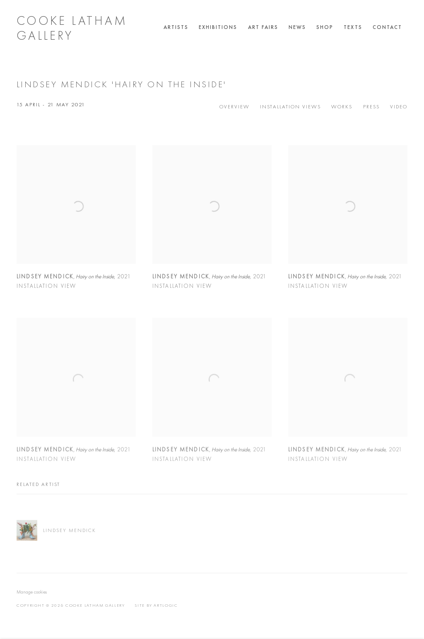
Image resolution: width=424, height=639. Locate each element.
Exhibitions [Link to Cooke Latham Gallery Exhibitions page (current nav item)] (218, 27)
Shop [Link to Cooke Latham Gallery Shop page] (324, 27)
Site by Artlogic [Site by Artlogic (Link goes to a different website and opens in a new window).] (156, 605)
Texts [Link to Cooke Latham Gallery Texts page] (353, 27)
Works (341, 106)
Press (371, 106)
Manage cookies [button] (32, 592)
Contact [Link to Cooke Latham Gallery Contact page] (387, 27)
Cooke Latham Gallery (72, 28)
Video (398, 106)
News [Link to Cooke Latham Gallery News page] (297, 27)
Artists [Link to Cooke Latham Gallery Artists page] (176, 27)
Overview (234, 106)
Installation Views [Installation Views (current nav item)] (290, 106)
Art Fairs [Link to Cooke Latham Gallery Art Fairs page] (263, 27)
